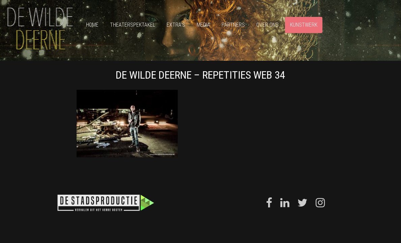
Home (92, 25)
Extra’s (176, 25)
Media (203, 25)
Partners (233, 25)
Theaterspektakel (132, 25)
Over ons (267, 25)
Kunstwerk (303, 25)
